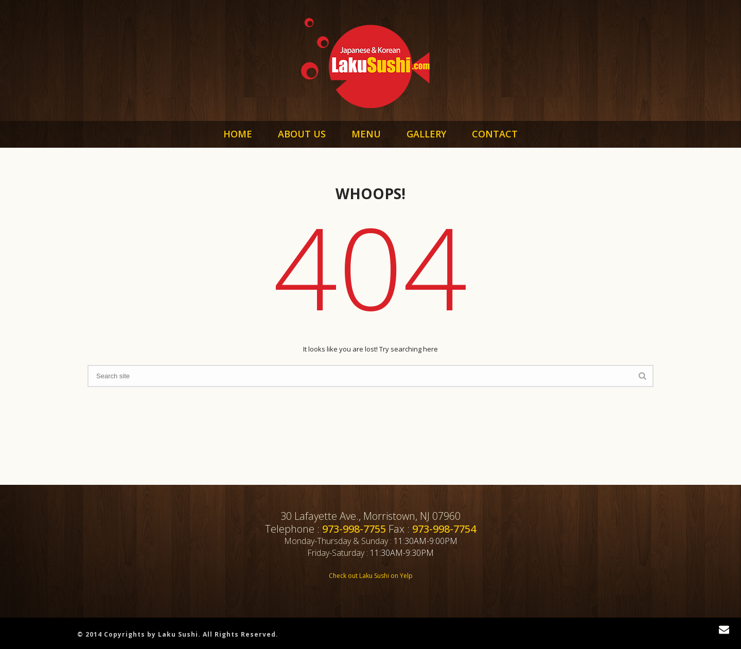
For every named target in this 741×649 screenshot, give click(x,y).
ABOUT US (302, 134)
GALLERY (426, 134)
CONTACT (495, 134)
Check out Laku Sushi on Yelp (371, 575)
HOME (237, 134)
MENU (366, 134)
